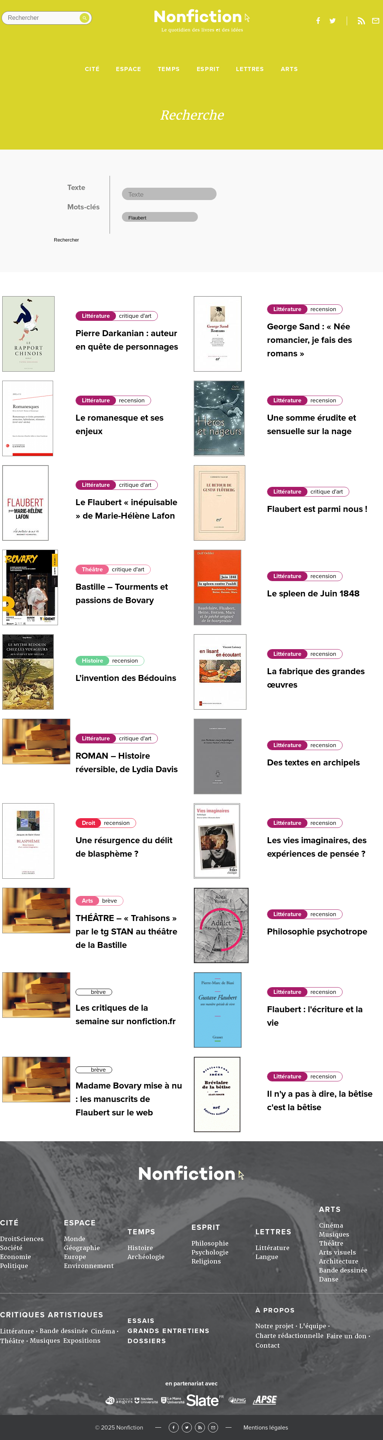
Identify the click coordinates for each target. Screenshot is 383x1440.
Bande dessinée (343, 1270)
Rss (361, 21)
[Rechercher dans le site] (46, 18)
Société (11, 1248)
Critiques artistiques (52, 1315)
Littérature (96, 316)
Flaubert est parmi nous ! (317, 509)
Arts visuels (337, 1252)
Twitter (187, 1427)
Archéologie (146, 1257)
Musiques (334, 1234)
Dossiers (147, 1341)
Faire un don (347, 1336)
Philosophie (210, 1243)
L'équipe (312, 1326)
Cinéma (331, 1225)
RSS (200, 1427)
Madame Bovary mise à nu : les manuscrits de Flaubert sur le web (129, 1099)
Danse (328, 1279)
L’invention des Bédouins (126, 678)
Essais (141, 1321)
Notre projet (274, 1326)
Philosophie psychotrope (317, 931)
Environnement (89, 1266)
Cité (92, 69)
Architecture (338, 1261)
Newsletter (376, 21)
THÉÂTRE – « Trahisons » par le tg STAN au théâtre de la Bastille (126, 932)
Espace (128, 69)
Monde (74, 1239)
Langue (266, 1257)
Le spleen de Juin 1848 (313, 593)
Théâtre (92, 569)
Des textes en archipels (313, 762)
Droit (88, 823)
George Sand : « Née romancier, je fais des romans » (309, 340)
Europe (75, 1257)
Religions (206, 1261)
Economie (15, 1257)
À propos (275, 1310)
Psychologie (210, 1252)
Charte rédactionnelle (289, 1336)
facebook (318, 21)
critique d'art (135, 316)
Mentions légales (265, 1427)
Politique (14, 1266)
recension (323, 309)
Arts (289, 69)
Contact (267, 1346)
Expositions (82, 1341)
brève (109, 901)
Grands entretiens (169, 1331)
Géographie (82, 1248)
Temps (169, 69)
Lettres (250, 69)
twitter (332, 21)
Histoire (92, 660)
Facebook (174, 1427)
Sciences (30, 1239)
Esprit (208, 69)
